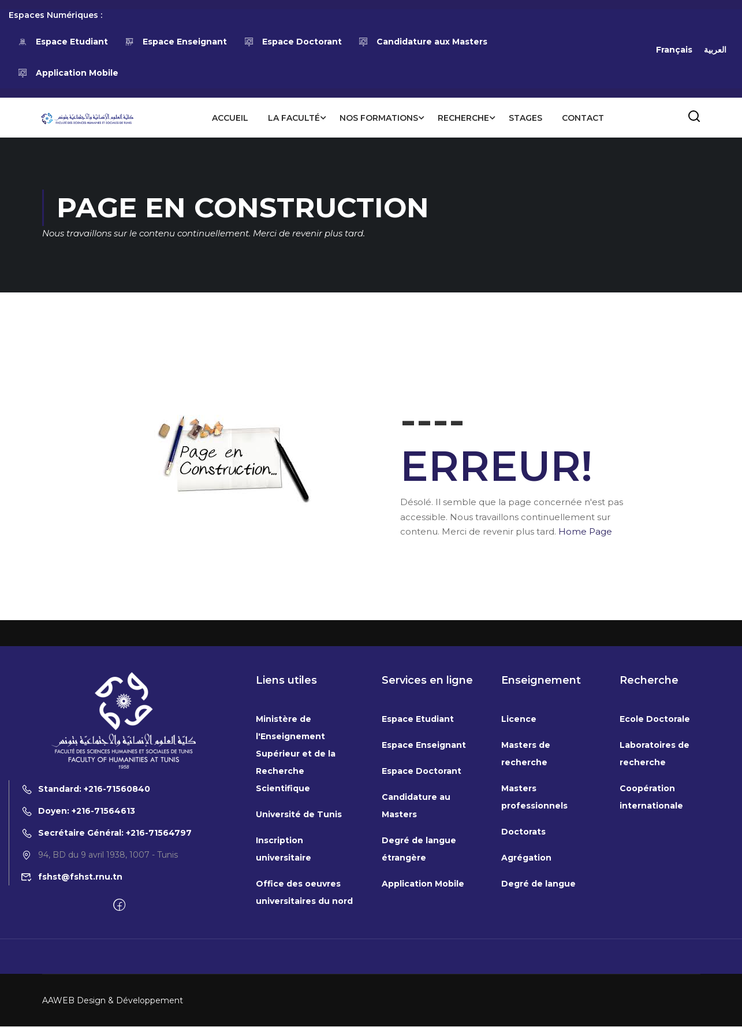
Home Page (585, 532)
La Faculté (293, 118)
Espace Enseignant (176, 41)
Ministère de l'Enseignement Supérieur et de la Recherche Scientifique (295, 892)
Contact (582, 118)
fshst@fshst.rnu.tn (71, 1015)
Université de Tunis (299, 953)
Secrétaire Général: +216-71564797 (106, 971)
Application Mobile (67, 73)
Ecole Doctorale (655, 857)
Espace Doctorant (293, 41)
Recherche (463, 118)
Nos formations (378, 118)
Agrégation (526, 996)
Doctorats (523, 970)
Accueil (229, 118)
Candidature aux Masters (423, 41)
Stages (525, 118)
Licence (518, 857)
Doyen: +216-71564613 (78, 949)
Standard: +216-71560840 (85, 927)
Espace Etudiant (62, 41)
